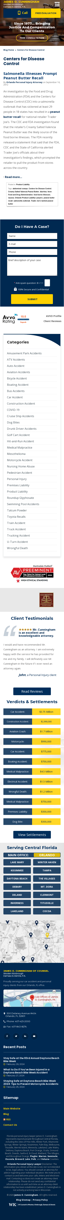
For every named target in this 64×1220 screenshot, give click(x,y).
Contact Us (10, 1124)
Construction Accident (21, 403)
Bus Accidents (16, 391)
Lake (27, 1159)
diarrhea (43, 192)
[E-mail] (32, 244)
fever (50, 192)
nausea (11, 198)
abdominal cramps (20, 189)
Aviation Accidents (18, 372)
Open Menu (57, 4)
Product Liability (23, 184)
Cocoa (47, 911)
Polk (33, 1159)
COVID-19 (13, 410)
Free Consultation (32, 38)
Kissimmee (17, 870)
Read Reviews (32, 691)
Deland (17, 894)
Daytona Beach (17, 878)
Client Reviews (52, 321)
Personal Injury (17, 479)
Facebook (7, 1036)
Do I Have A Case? (32, 227)
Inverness (17, 903)
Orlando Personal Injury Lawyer (24, 1164)
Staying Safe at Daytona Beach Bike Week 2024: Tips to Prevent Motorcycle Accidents (32, 1084)
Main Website (11, 1108)
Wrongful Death (17, 548)
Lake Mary (17, 862)
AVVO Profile (53, 316)
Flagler (34, 1156)
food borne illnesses (42, 195)
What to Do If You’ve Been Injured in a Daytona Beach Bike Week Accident (32, 1072)
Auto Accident (15, 366)
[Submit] (32, 299)
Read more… (13, 177)
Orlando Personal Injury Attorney (24, 82)
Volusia (45, 1159)
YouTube (34, 1036)
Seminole (52, 1156)
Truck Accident (16, 529)
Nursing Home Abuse (21, 466)
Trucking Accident (18, 535)
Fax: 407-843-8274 (15, 1026)
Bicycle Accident (17, 378)
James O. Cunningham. (26, 1195)
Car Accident (15, 397)
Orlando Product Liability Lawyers (29, 198)
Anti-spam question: (25, 282)
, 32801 (20, 1014)
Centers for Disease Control (40, 189)
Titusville (47, 903)
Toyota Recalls (16, 516)
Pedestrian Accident (19, 472)
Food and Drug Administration (20, 195)
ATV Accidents (16, 359)
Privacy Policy (40, 1199)
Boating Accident (18, 384)
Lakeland (17, 911)
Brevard (19, 1159)
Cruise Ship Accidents (20, 416)
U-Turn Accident (17, 542)
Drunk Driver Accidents (22, 428)
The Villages (47, 878)
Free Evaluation (45, 13)
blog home (8, 50)
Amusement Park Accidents (24, 353)
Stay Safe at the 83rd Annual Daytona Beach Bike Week (32, 1061)
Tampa (46, 870)
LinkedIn (25, 1036)
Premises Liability (18, 485)
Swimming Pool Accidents (23, 504)
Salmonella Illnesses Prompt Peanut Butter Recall (30, 75)
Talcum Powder (17, 510)
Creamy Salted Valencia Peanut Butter (23, 192)
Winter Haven (47, 862)
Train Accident (16, 523)
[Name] (32, 236)
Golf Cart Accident (18, 435)
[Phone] (32, 252)
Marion (42, 1156)
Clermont (47, 894)
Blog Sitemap (23, 1199)
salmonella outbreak (21, 201)
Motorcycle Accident (19, 460)
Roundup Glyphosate (20, 498)
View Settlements (32, 834)
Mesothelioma (16, 454)
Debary (17, 886)
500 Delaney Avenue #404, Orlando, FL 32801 (32, 998)
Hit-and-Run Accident (20, 441)
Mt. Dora (47, 886)
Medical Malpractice (19, 447)
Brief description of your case (32, 266)
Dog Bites (13, 422)
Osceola (9, 1159)
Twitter (16, 1036)
